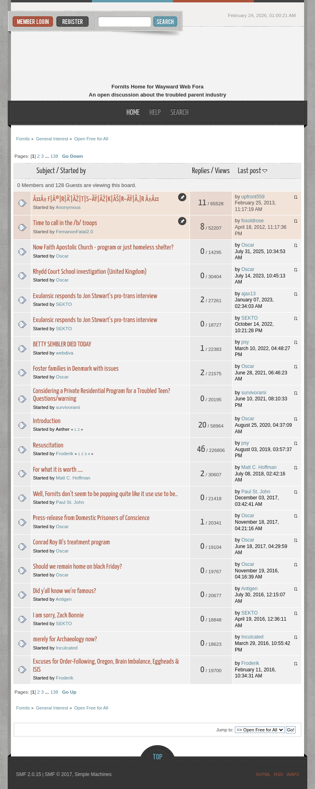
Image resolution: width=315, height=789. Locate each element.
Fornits (157, 56)
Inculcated (66, 647)
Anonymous (68, 207)
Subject (45, 171)
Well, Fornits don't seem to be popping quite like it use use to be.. (105, 494)
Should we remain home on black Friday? (77, 566)
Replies (200, 171)
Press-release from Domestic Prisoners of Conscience (91, 518)
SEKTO (64, 304)
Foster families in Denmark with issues (76, 368)
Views (222, 171)
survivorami (68, 407)
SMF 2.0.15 (28, 774)
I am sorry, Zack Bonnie (58, 615)
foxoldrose (252, 221)
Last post (252, 171)
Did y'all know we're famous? (64, 591)
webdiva (64, 352)
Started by (73, 171)
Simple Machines (92, 774)
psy (245, 342)
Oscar (62, 255)
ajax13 (248, 294)
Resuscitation (48, 445)
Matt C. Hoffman (73, 477)
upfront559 (252, 197)
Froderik (64, 453)
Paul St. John (70, 502)
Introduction (47, 421)
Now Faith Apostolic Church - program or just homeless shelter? (103, 247)
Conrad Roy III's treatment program (71, 542)
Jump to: (224, 729)
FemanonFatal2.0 (74, 231)
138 (54, 156)
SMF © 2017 (58, 774)
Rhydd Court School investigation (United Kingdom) (90, 272)
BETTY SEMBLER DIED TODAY (62, 344)
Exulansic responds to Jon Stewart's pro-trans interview (95, 296)
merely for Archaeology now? (65, 639)
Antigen (63, 599)
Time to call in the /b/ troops (65, 223)
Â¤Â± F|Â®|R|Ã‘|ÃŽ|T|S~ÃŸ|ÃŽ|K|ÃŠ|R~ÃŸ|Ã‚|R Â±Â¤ (96, 199)
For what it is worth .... (58, 470)
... (47, 156)
